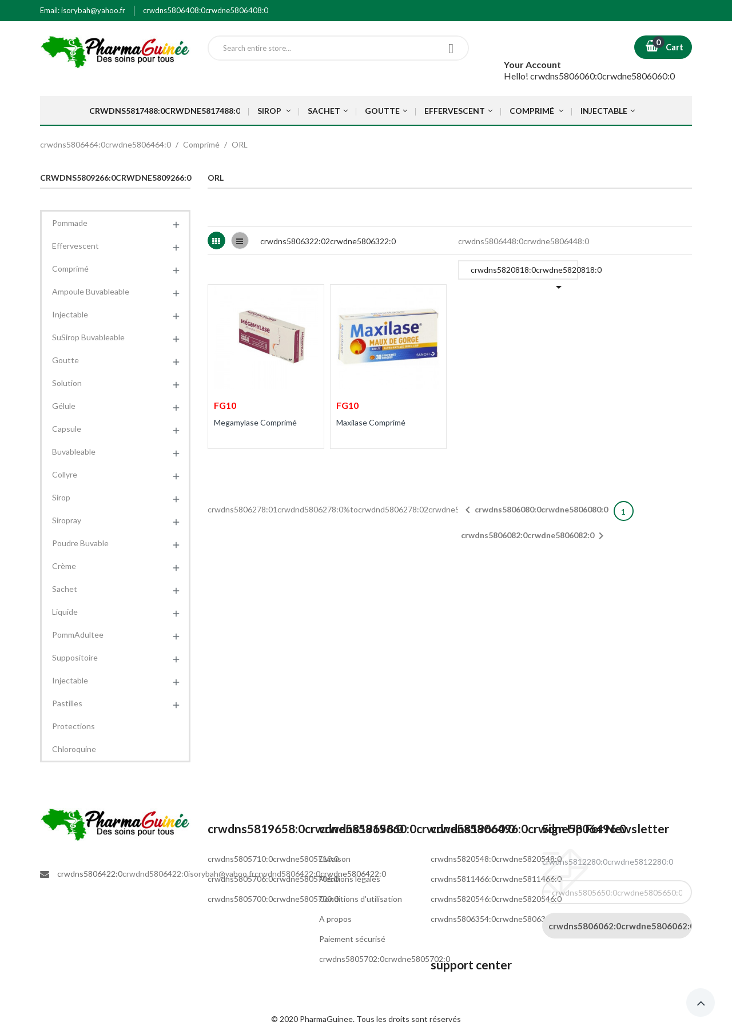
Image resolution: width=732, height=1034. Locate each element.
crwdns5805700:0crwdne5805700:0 (273, 899)
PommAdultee (78, 634)
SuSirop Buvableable (88, 337)
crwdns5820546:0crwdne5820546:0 (496, 899)
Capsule (66, 429)
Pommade (69, 223)
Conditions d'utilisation (360, 899)
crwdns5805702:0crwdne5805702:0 (384, 959)
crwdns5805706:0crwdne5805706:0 (273, 879)
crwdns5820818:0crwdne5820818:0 (524, 272)
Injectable (70, 314)
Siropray (66, 520)
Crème (64, 566)
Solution (67, 383)
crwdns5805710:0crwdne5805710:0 (273, 859)
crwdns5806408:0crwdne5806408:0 (205, 10)
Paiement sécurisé (352, 939)
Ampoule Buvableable (90, 291)
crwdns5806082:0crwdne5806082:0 (534, 536)
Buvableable (74, 451)
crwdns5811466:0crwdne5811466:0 (496, 879)
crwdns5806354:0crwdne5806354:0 (496, 919)
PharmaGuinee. (328, 1019)
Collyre (64, 474)
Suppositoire (75, 657)
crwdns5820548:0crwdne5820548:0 (496, 859)
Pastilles (67, 703)
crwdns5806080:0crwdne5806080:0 (534, 510)
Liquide (65, 612)
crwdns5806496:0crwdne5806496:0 (528, 828)
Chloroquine (74, 749)
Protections (73, 726)
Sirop (61, 497)
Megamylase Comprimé (255, 422)
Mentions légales (349, 879)
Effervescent (75, 245)
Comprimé (70, 268)
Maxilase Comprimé (370, 422)
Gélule (63, 406)
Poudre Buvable (80, 543)
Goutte (65, 360)
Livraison (335, 859)
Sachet (64, 589)
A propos (335, 919)
